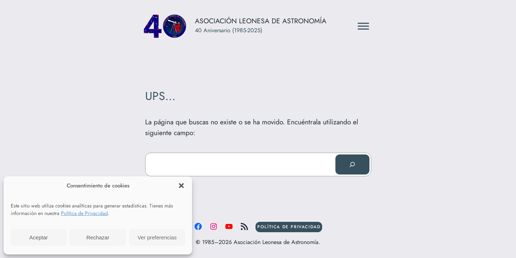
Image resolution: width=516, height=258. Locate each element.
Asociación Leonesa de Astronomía (260, 21)
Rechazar (97, 237)
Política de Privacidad (84, 213)
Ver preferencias (157, 237)
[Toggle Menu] (363, 26)
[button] (181, 185)
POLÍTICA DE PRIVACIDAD (288, 227)
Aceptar (38, 237)
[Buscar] (352, 164)
